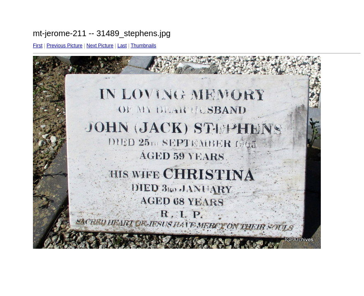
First (37, 46)
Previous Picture (64, 46)
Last (122, 46)
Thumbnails (143, 46)
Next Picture (99, 46)
